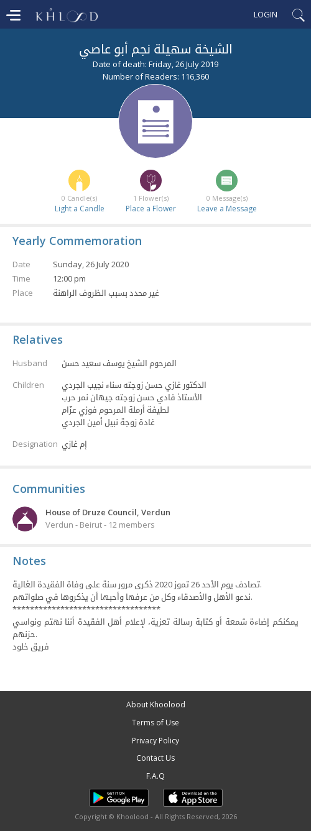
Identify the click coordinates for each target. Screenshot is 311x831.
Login (265, 14)
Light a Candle (79, 208)
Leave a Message (227, 208)
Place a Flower (151, 208)
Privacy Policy (155, 740)
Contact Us (155, 758)
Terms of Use (155, 722)
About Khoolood (155, 704)
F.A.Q (155, 776)
